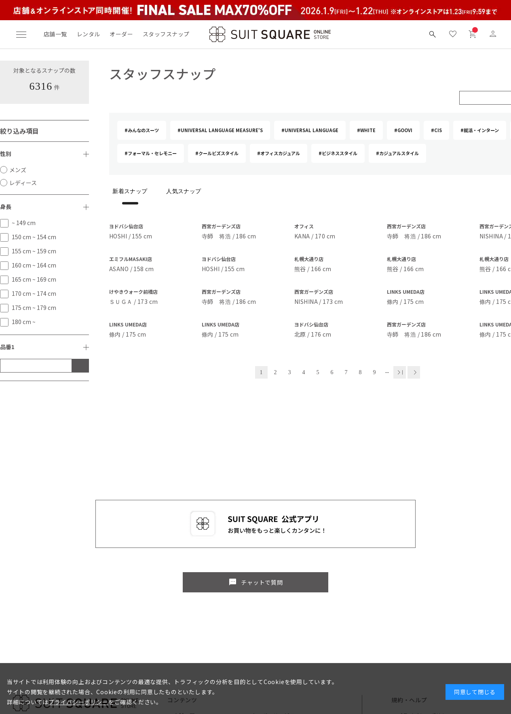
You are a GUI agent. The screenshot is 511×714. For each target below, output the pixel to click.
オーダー (121, 34)
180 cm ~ (24, 322)
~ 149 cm (24, 223)
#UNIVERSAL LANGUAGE (309, 130)
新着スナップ (130, 191)
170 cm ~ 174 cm (34, 293)
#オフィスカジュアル (278, 153)
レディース (23, 183)
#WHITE (366, 130)
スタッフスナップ (166, 34)
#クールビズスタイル (217, 153)
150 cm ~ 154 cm (34, 237)
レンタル (88, 34)
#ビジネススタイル (338, 153)
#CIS (436, 130)
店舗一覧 (55, 34)
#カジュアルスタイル (397, 153)
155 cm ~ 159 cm (34, 251)
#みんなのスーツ (142, 130)
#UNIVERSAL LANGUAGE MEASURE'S (220, 130)
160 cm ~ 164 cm (34, 265)
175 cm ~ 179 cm (34, 307)
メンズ (17, 170)
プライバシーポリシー (78, 702)
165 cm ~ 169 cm (34, 279)
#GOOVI (403, 130)
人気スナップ (183, 191)
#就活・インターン (479, 130)
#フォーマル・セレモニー (151, 153)
